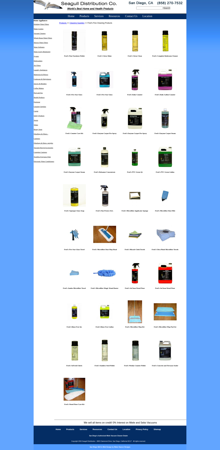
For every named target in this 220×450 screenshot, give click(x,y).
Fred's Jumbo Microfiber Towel (74, 288)
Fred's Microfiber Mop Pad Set (165, 327)
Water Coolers (38, 29)
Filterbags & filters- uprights (43, 143)
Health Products (39, 97)
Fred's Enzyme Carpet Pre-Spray (105, 133)
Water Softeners (39, 47)
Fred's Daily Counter (134, 95)
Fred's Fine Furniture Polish (74, 56)
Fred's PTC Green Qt (135, 172)
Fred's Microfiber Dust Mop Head (104, 249)
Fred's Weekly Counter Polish (134, 365)
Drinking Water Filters (41, 24)
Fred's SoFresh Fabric (74, 365)
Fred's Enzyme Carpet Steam (165, 133)
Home (71, 16)
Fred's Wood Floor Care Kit (74, 404)
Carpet (36, 111)
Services (99, 16)
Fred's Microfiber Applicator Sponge (135, 211)
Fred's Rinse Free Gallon (105, 327)
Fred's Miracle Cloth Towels (135, 249)
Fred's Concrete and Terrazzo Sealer (165, 365)
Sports (36, 120)
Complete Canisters (40, 152)
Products (84, 16)
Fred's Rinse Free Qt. (74, 327)
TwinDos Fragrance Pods (42, 157)
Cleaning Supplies (40, 106)
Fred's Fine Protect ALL (104, 211)
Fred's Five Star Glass (74, 95)
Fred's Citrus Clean (135, 56)
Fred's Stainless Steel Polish (104, 365)
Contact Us (131, 16)
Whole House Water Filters (43, 38)
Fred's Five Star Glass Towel (74, 249)
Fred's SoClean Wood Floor (135, 288)
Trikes (36, 125)
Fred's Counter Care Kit (74, 133)
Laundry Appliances (40, 70)
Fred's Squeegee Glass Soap (74, 211)
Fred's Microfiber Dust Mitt (165, 211)
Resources (114, 16)
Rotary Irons (38, 129)
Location (147, 16)
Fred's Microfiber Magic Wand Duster (104, 288)
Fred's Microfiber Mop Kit (134, 327)
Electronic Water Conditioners (44, 161)
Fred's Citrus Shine (105, 56)
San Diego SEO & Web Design (101, 447)
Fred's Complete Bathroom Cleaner (165, 56)
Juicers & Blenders (40, 84)
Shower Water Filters (41, 42)
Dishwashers (38, 61)
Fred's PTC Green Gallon (165, 172)
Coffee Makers (39, 88)
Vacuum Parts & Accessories (43, 148)
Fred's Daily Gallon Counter (165, 95)
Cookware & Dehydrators (42, 79)
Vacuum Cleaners (40, 33)
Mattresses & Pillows (41, 74)
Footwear (37, 102)
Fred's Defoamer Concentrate (104, 172)
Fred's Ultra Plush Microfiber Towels (165, 249)
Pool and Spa (38, 93)
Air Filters (37, 65)
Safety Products (39, 116)
